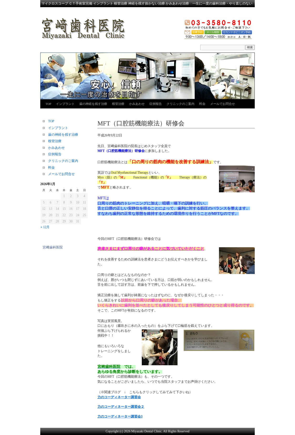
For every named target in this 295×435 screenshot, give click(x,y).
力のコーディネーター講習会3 (119, 416)
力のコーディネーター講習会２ (120, 406)
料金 (202, 104)
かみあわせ (137, 104)
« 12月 (45, 227)
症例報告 (155, 104)
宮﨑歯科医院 (53, 247)
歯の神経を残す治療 (93, 104)
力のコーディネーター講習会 (119, 397)
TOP (48, 104)
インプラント (65, 104)
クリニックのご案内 (180, 104)
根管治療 (118, 104)
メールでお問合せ (222, 104)
